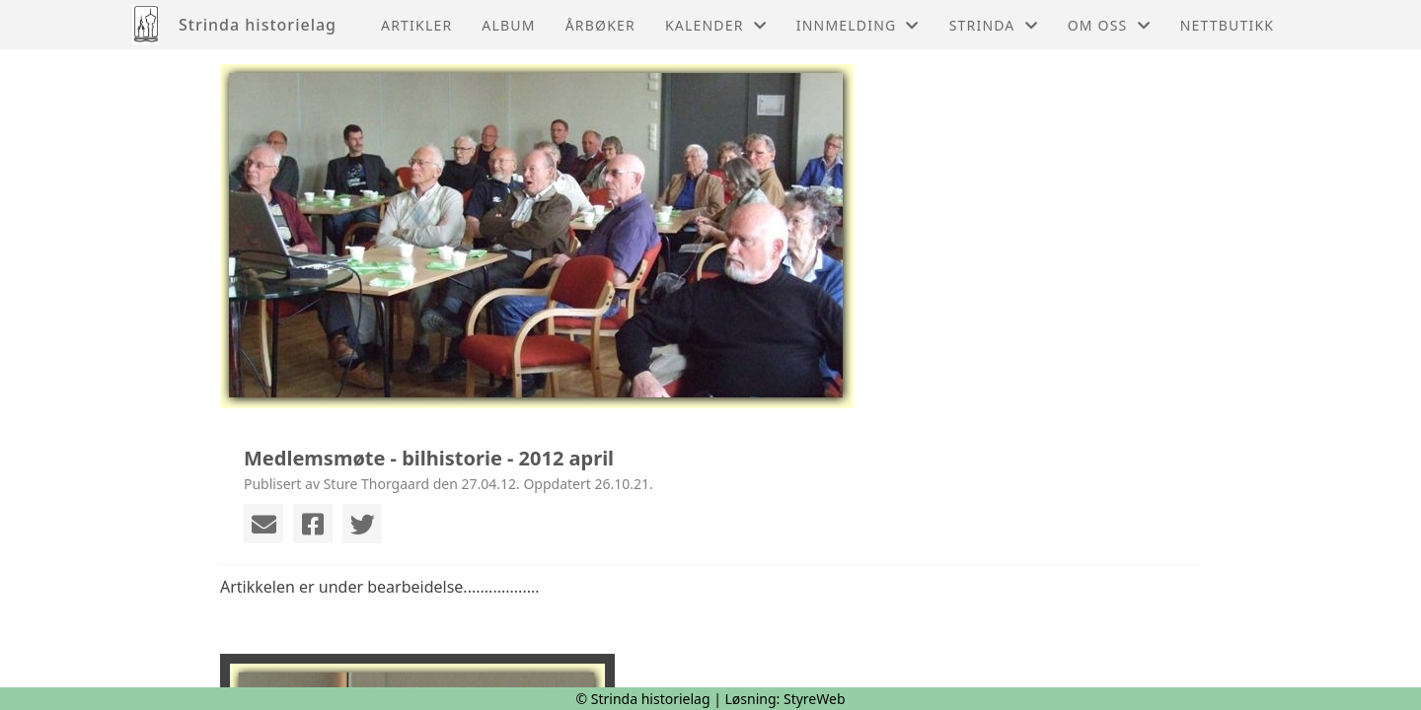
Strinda (993, 25)
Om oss (1109, 25)
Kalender (716, 25)
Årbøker (600, 25)
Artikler (416, 25)
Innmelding (858, 25)
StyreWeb (815, 698)
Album (508, 25)
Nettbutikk (1227, 25)
